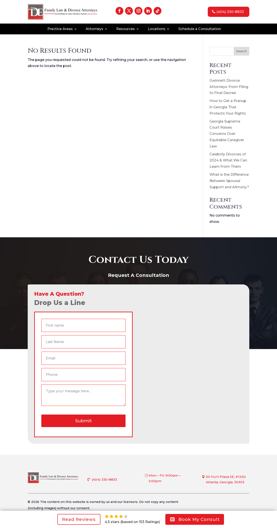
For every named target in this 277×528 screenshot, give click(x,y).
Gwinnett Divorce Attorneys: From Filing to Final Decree (228, 86)
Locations (156, 29)
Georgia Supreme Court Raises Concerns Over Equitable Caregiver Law (226, 133)
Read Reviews (79, 519)
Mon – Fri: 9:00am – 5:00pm (165, 478)
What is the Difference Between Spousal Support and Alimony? (229, 180)
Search (241, 51)
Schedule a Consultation (199, 29)
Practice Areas (60, 29)
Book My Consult (195, 519)
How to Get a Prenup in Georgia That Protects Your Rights (227, 107)
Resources (125, 29)
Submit (83, 420)
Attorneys (94, 29)
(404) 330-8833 (230, 12)
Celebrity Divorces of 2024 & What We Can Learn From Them (228, 160)
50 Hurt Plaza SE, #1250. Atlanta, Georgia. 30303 (226, 479)
